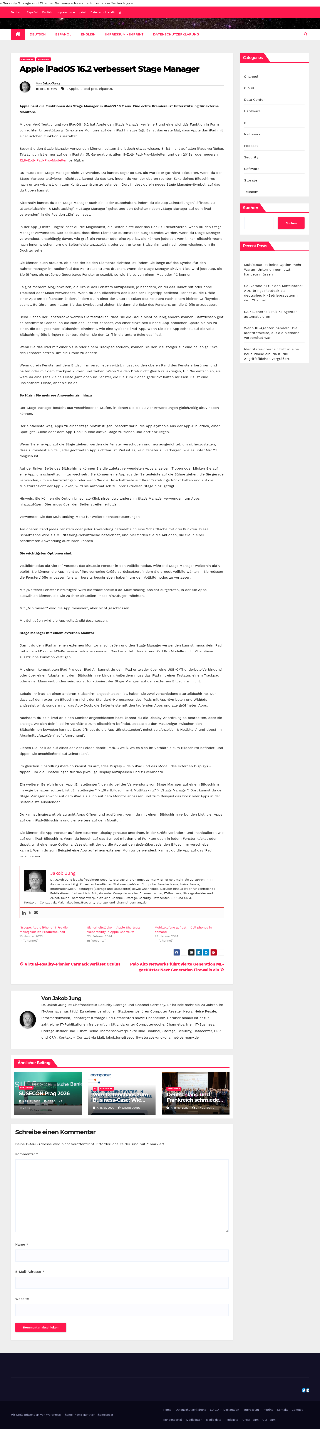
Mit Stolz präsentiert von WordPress (36, 1414)
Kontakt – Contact (290, 1409)
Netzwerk (252, 134)
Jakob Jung (51, 83)
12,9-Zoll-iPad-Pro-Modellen (43, 160)
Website (22, 1299)
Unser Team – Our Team (259, 1419)
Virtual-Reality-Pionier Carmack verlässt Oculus (70, 964)
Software (44, 59)
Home (167, 1409)
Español (32, 12)
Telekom (251, 192)
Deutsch (16, 12)
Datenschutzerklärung (105, 12)
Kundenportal (172, 1419)
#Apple (72, 89)
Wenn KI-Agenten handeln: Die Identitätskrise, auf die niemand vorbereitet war (272, 333)
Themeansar (104, 1414)
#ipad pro (88, 89)
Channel (251, 76)
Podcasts (232, 1419)
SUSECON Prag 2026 (44, 1093)
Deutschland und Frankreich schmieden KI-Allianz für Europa (194, 1099)
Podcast (251, 146)
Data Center (254, 99)
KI (95, 1088)
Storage (250, 180)
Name (21, 1244)
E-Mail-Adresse (29, 1271)
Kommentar (26, 1154)
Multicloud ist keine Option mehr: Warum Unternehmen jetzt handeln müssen (273, 269)
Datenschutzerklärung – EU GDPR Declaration (207, 1409)
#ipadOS (106, 89)
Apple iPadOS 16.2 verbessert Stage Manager (109, 69)
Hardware (27, 59)
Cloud (249, 88)
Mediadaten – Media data (203, 1419)
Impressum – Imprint (71, 12)
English (47, 12)
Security (251, 157)
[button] (305, 34)
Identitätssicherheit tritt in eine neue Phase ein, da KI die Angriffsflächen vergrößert (271, 354)
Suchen (250, 207)
